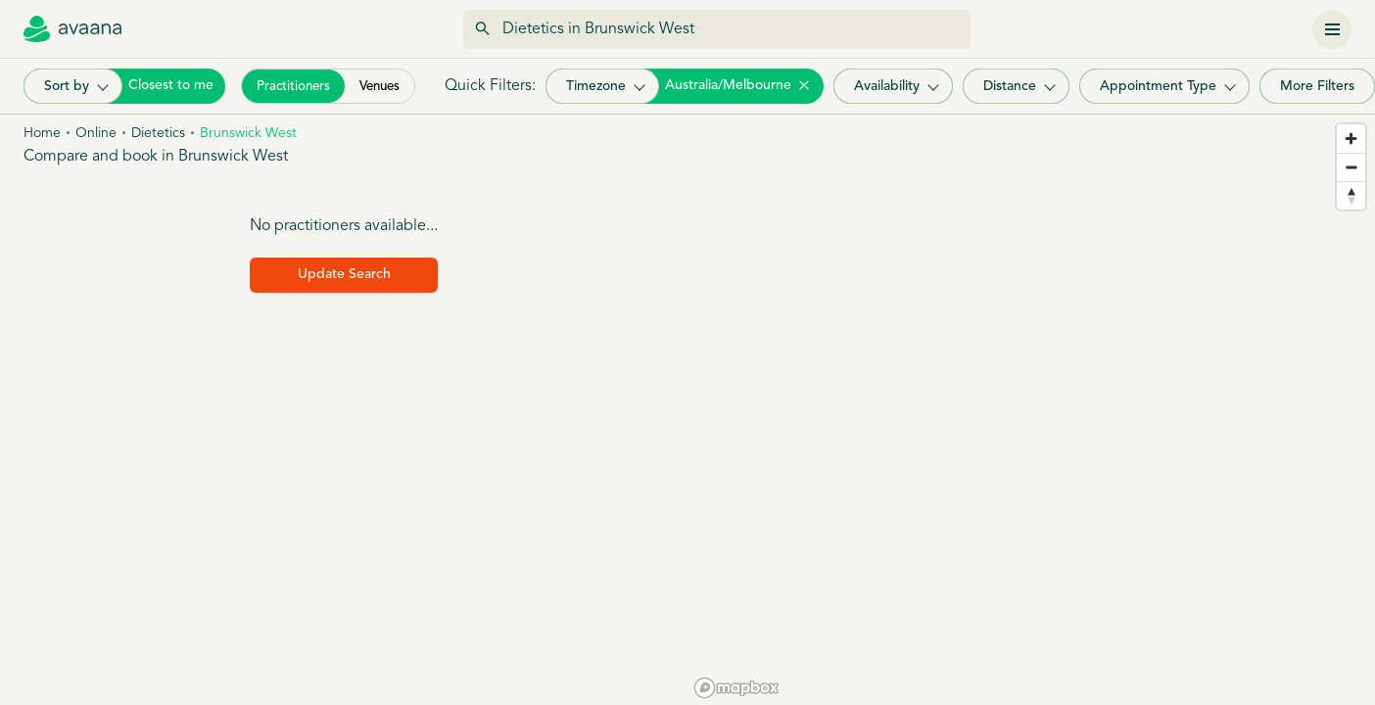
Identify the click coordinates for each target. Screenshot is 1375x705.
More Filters (1317, 86)
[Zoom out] (1351, 167)
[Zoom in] (1351, 138)
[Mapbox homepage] (736, 688)
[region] (1031, 410)
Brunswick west (248, 133)
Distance (1009, 86)
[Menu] (1331, 29)
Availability (887, 86)
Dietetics (158, 133)
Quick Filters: (490, 86)
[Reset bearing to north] (1351, 195)
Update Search (344, 274)
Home (42, 133)
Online (96, 133)
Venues (379, 86)
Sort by (66, 86)
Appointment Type (1158, 86)
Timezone (596, 86)
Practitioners (293, 86)
